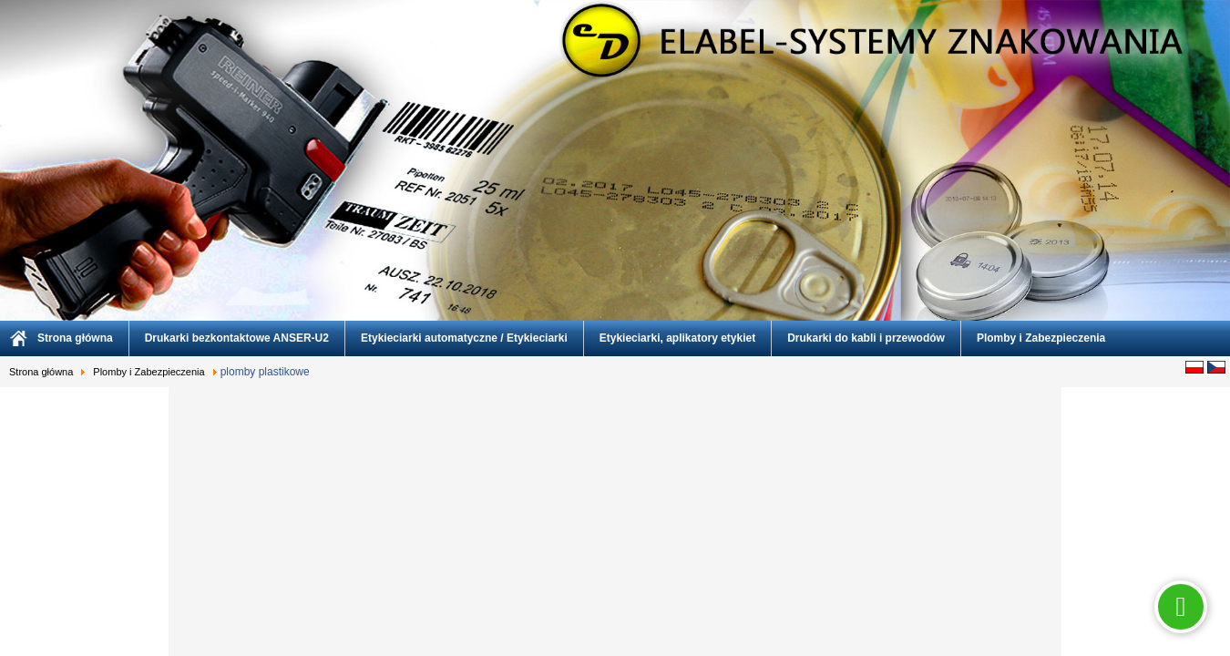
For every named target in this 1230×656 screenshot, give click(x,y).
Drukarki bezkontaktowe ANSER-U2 (237, 338)
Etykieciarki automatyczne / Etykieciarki (464, 338)
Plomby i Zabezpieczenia (1041, 338)
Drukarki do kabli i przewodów (866, 338)
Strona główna (75, 338)
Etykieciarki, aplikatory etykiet (677, 338)
